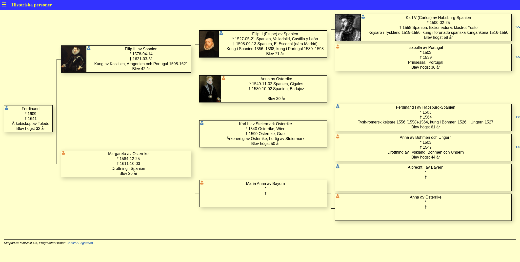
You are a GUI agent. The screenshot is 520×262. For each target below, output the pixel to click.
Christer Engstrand (79, 243)
